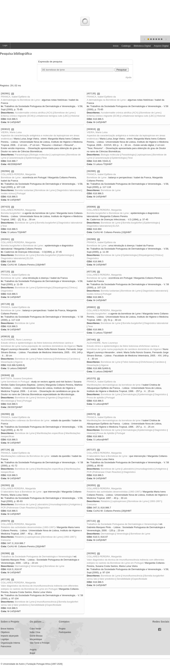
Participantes (65, 632)
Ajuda (128, 77)
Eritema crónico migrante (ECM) (17, 115)
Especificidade (139, 579)
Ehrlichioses (61, 358)
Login (5, 45)
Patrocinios (6, 646)
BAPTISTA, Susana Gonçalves (16, 378)
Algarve (19, 362)
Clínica (158, 255)
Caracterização (16, 157)
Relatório (105, 501)
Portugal (21, 193)
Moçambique (36, 639)
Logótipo (5, 639)
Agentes (51, 397)
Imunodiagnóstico (145, 468)
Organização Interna (10, 643)
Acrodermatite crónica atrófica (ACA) (33, 112)
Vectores (41, 397)
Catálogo (126, 45)
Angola (33, 649)
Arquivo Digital (161, 45)
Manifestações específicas (50, 433)
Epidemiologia (33, 157)
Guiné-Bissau (36, 636)
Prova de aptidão (95, 397)
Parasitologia (21, 154)
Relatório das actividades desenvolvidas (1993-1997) (114, 491)
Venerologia (122, 533)
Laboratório (128, 468)
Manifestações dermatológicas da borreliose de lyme (114, 384)
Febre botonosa (45, 358)
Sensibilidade (123, 579)
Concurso (92, 504)
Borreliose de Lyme (64, 112)
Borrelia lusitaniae (24, 190)
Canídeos (74, 358)
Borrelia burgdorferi (11, 213)
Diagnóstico (93, 258)
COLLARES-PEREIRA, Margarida (18, 174)
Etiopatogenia (146, 255)
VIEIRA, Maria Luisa (11, 132)
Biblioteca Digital (142, 45)
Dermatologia (129, 394)
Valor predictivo (107, 579)
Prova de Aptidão (106, 433)
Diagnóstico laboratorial (69, 190)
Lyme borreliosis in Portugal (15, 381)
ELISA (116, 226)
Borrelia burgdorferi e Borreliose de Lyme (108, 213)
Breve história (7, 628)
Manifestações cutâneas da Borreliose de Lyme (25, 420)
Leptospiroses (58, 154)
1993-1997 (155, 501)
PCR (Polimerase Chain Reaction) (104, 472)
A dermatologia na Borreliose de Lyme (20, 100)
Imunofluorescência (133, 575)
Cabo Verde (35, 628)
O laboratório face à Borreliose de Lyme (107, 456)
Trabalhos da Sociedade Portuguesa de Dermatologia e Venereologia (122, 524)
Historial (75, 115)
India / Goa (35, 632)
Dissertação (7, 362)
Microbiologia (8, 400)
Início (115, 45)
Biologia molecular (39, 154)
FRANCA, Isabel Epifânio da (15, 96)
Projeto (62, 628)
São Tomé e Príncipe (39, 643)
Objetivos (5, 632)
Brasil (32, 653)
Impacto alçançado (10, 636)
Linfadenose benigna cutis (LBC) (52, 115)
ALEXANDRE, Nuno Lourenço (16, 339)
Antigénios (161, 468)
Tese (44, 157)
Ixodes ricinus (8, 193)
